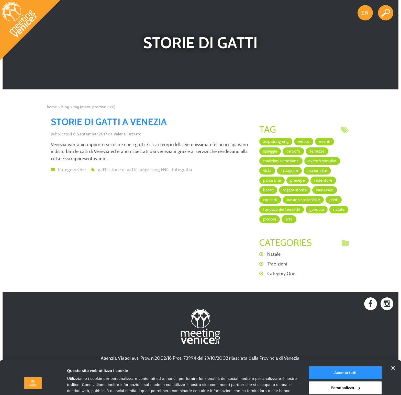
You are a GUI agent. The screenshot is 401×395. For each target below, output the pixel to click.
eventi (324, 141)
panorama (272, 180)
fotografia (182, 169)
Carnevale (324, 190)
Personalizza (345, 361)
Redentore (323, 180)
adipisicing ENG (154, 169)
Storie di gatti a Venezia (109, 121)
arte (289, 219)
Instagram (289, 170)
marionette (317, 170)
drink (333, 199)
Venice (303, 141)
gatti (102, 169)
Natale (338, 209)
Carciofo (293, 151)
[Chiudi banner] (393, 342)
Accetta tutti (345, 346)
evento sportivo (322, 160)
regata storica (295, 190)
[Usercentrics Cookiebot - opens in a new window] (33, 385)
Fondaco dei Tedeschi (281, 209)
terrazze (317, 151)
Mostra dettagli (81, 385)
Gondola (316, 209)
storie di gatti (122, 169)
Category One (72, 169)
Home (52, 106)
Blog (65, 106)
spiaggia (270, 151)
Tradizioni (277, 264)
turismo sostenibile (303, 199)
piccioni (269, 219)
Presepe (297, 180)
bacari (268, 190)
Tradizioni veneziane (281, 160)
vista (267, 170)
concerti (270, 199)
